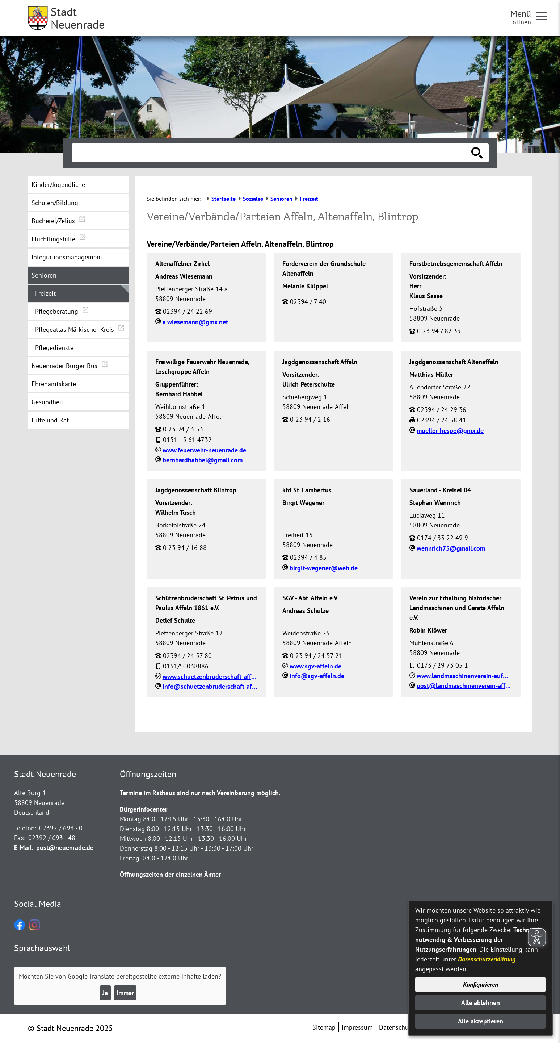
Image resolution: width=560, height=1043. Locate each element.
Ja (105, 993)
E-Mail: (23, 847)
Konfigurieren (480, 984)
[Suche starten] (477, 153)
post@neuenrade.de (64, 847)
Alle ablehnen (480, 1002)
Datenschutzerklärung (486, 959)
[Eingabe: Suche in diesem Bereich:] (272, 153)
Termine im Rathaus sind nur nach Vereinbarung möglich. (200, 793)
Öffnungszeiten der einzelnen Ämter (170, 874)
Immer (125, 993)
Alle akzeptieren (480, 1021)
